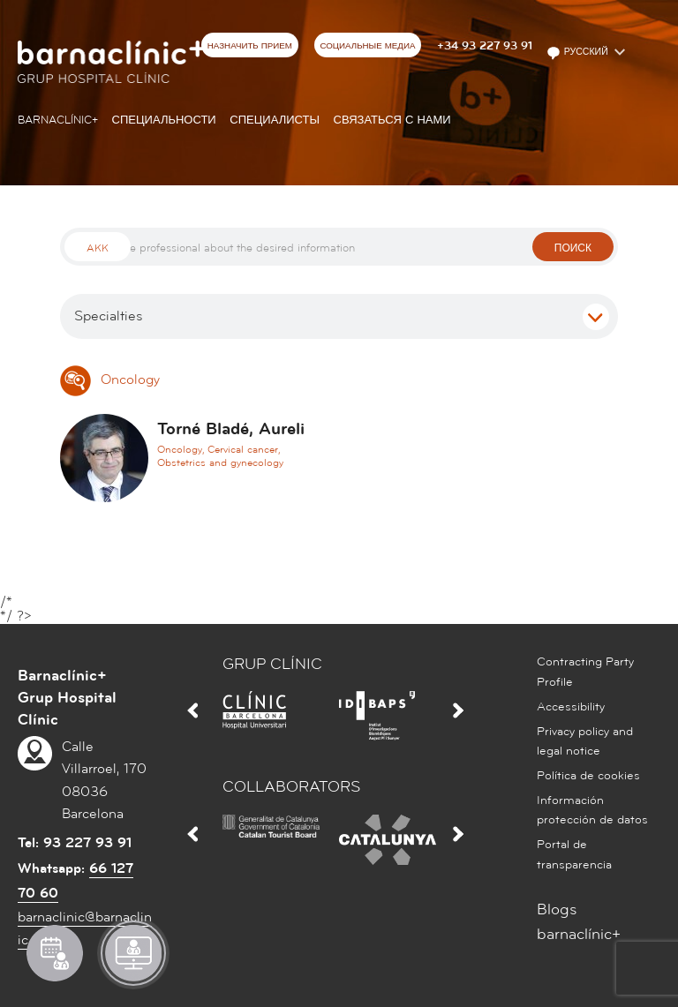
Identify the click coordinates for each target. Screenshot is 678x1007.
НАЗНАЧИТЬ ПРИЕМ (249, 46)
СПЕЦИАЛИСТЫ (275, 120)
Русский (578, 53)
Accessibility (571, 707)
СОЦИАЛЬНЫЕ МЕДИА (367, 46)
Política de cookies (588, 776)
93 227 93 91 (87, 843)
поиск (572, 248)
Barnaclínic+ (58, 120)
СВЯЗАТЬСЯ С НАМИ (392, 120)
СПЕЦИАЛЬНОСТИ (164, 120)
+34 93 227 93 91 (484, 46)
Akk (98, 248)
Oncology (110, 379)
